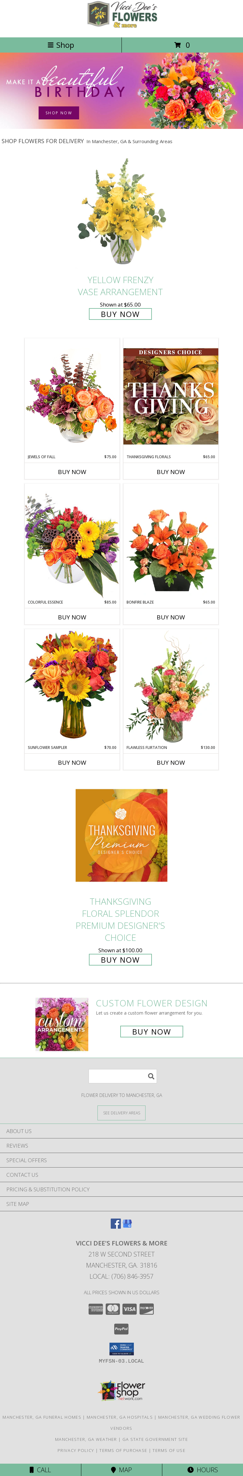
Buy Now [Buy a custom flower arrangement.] (151, 1031)
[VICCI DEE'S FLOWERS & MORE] (121, 28)
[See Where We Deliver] (121, 1113)
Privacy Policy (76, 1450)
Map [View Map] (121, 1470)
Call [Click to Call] (40, 1470)
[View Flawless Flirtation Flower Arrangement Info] (170, 686)
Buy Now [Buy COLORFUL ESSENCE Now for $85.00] (72, 617)
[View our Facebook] (116, 1226)
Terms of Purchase (123, 1450)
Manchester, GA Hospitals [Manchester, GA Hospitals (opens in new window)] (120, 1417)
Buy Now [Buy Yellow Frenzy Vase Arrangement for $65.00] (120, 314)
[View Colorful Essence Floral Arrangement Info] (72, 541)
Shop (60, 45)
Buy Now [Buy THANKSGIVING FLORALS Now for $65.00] (171, 472)
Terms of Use (169, 1450)
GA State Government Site (155, 1439)
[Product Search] (123, 1076)
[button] (121, 1349)
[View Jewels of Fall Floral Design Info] (72, 396)
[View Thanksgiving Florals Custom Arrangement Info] (170, 396)
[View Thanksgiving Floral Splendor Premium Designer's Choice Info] (121, 835)
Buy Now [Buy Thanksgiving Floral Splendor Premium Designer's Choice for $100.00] (120, 959)
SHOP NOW (59, 113)
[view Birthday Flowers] (121, 127)
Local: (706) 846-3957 (121, 1276)
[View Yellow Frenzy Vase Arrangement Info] (121, 214)
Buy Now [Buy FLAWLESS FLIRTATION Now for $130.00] (171, 762)
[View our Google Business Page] (127, 1226)
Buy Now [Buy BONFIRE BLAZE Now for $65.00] (171, 617)
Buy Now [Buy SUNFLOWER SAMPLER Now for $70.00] (72, 762)
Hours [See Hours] (202, 1470)
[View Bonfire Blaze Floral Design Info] (170, 541)
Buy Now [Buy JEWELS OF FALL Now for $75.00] (72, 472)
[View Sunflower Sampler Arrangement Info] (72, 686)
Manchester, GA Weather (86, 1439)
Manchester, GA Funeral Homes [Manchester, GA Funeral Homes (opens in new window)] (42, 1417)
